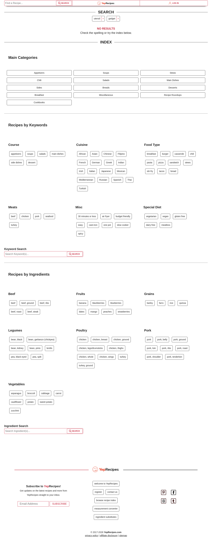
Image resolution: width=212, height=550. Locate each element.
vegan (165, 216)
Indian (121, 162)
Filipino (121, 154)
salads (42, 154)
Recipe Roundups (173, 95)
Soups (106, 73)
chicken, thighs (116, 348)
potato (31, 402)
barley (150, 303)
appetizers (16, 154)
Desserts (172, 87)
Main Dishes (173, 80)
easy (80, 225)
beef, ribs (44, 303)
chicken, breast (100, 339)
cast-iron (93, 225)
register (98, 492)
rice (171, 303)
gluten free (180, 216)
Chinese (108, 154)
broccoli (31, 393)
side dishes (16, 162)
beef (13, 216)
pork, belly (162, 339)
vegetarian (151, 216)
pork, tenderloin (174, 357)
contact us (112, 492)
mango (93, 311)
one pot (107, 225)
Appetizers (39, 73)
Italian (92, 171)
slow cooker (123, 225)
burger (165, 154)
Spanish (117, 180)
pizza (161, 162)
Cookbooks (39, 102)
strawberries (124, 311)
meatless (165, 225)
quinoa (182, 303)
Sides (39, 87)
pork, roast (182, 348)
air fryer (106, 216)
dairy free (150, 225)
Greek (109, 162)
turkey (14, 225)
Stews (173, 73)
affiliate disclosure (108, 535)
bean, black (16, 339)
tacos (161, 171)
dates (81, 311)
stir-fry (150, 171)
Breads (105, 87)
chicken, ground (121, 339)
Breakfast (39, 95)
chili (192, 154)
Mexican (121, 171)
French (82, 162)
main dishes (57, 154)
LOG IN (174, 3)
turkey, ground (86, 365)
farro (161, 303)
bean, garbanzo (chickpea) (41, 339)
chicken (25, 216)
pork (37, 216)
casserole (179, 154)
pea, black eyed (18, 357)
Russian (103, 180)
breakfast (151, 154)
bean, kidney (17, 348)
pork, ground (179, 339)
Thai (129, 180)
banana (82, 303)
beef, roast (16, 311)
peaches (107, 311)
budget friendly (123, 216)
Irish (81, 171)
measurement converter (106, 508)
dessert (31, 162)
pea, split (37, 357)
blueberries (115, 303)
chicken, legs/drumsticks (91, 348)
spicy (80, 233)
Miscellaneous (106, 95)
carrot (58, 393)
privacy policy (91, 535)
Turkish (82, 188)
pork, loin (151, 348)
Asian (94, 154)
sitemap (123, 535)
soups (30, 154)
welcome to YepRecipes (106, 483)
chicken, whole (86, 357)
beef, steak (33, 311)
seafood (49, 216)
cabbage (45, 393)
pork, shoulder (154, 357)
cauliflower (16, 402)
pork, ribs (166, 348)
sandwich (174, 162)
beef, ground (27, 303)
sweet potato (46, 402)
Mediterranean (86, 180)
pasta (149, 162)
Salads (106, 80)
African (82, 154)
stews (188, 162)
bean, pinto (35, 348)
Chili (39, 80)
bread (173, 171)
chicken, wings (106, 357)
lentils (49, 348)
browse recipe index (106, 500)
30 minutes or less (87, 216)
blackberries (98, 303)
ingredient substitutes (106, 517)
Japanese (106, 171)
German (96, 162)
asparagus (16, 393)
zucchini (15, 410)
